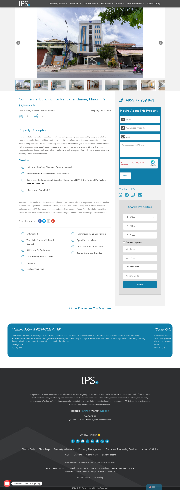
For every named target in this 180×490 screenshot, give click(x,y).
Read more (64, 341)
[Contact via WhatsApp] (120, 195)
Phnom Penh (28, 449)
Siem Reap (44, 398)
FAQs (66, 455)
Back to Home (109, 455)
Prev (18, 43)
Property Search (59, 3)
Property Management (90, 449)
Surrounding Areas (132, 242)
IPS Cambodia (71, 462)
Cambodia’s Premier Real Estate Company (96, 462)
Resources (107, 3)
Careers (78, 455)
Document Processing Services (121, 449)
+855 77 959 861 (136, 100)
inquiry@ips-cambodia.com (98, 420)
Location (75, 3)
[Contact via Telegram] (127, 195)
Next (161, 43)
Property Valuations (64, 449)
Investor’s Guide (150, 449)
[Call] (133, 195)
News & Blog (153, 4)
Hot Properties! (136, 3)
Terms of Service (83, 477)
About (120, 3)
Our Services (91, 3)
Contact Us (92, 455)
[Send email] (140, 195)
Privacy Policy (97, 477)
